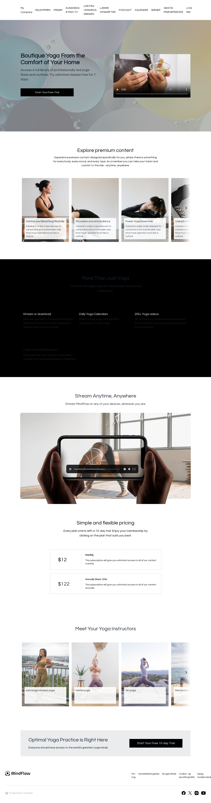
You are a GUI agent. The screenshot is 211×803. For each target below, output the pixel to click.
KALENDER (141, 10)
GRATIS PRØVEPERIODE (173, 10)
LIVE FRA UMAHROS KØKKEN (90, 10)
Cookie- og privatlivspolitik (187, 775)
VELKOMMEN (42, 10)
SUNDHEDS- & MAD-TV (73, 10)
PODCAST (125, 10)
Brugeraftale (169, 774)
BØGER (155, 10)
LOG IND (189, 10)
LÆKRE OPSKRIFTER (108, 10)
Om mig (133, 775)
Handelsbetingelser (149, 774)
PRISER (58, 10)
